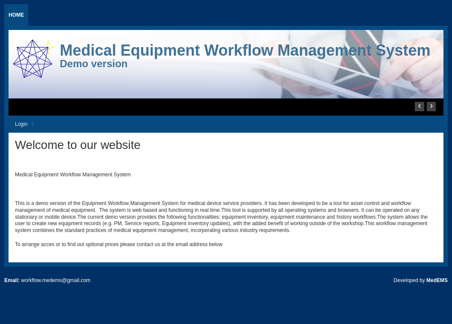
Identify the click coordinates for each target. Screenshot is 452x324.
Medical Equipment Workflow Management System (245, 50)
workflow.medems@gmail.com (55, 280)
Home (16, 15)
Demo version (94, 63)
